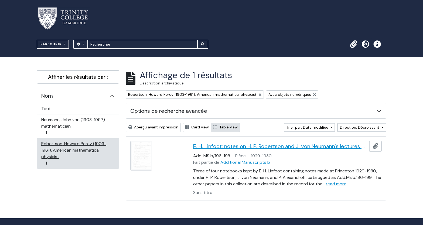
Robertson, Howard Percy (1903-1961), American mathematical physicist (73, 153)
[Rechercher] (142, 44)
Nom (47, 95)
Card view (197, 127)
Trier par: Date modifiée (307, 127)
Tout (46, 108)
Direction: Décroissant (360, 127)
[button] (353, 44)
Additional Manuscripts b (245, 162)
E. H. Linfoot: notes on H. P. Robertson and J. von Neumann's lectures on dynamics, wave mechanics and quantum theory (280, 146)
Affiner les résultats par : (78, 76)
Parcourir (51, 44)
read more (336, 184)
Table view (225, 127)
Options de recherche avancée (168, 110)
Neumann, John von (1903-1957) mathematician (73, 126)
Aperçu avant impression (153, 127)
